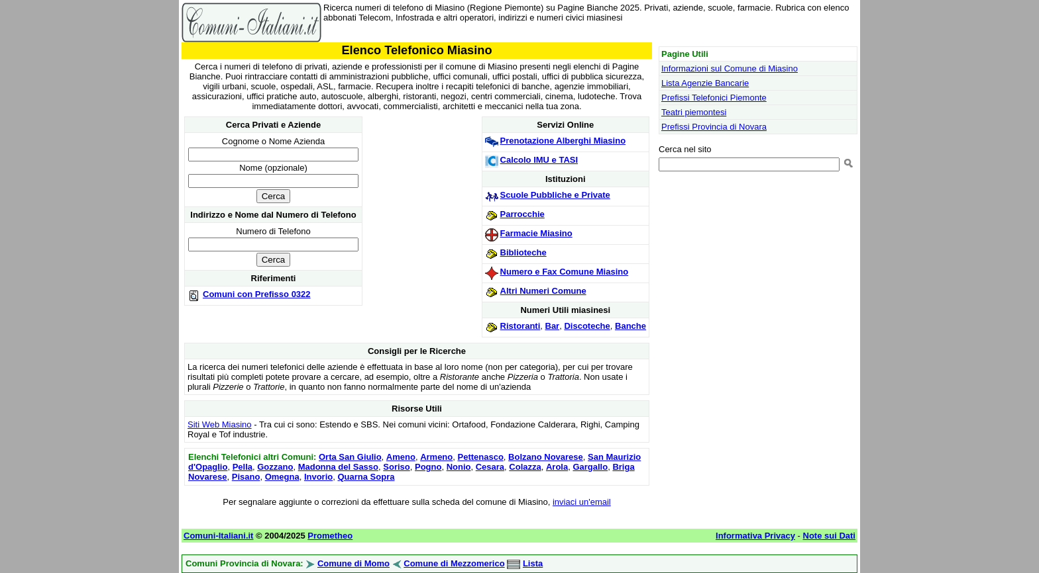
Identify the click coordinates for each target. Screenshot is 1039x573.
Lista (533, 563)
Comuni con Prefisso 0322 (257, 294)
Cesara (490, 467)
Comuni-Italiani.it (218, 536)
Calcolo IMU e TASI (539, 160)
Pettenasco (480, 457)
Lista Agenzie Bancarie (705, 83)
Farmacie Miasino (536, 233)
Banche (630, 326)
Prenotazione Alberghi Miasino (563, 141)
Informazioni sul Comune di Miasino (729, 68)
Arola (557, 467)
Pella (242, 467)
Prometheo (330, 536)
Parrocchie (522, 214)
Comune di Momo (353, 563)
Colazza (525, 467)
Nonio (459, 467)
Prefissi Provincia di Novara (714, 127)
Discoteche (587, 326)
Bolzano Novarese (545, 457)
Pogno (428, 467)
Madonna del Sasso (338, 467)
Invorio (318, 477)
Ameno (400, 457)
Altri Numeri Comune (543, 291)
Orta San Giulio (350, 457)
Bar (552, 326)
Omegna (282, 477)
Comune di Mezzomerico (454, 563)
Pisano (246, 477)
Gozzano (275, 467)
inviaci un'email (582, 502)
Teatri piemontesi (693, 112)
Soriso (396, 467)
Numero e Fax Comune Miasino (564, 272)
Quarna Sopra (365, 477)
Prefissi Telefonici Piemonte (714, 98)
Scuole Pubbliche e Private (555, 195)
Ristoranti (520, 326)
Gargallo (590, 467)
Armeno (436, 457)
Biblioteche (523, 252)
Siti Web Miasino (220, 424)
